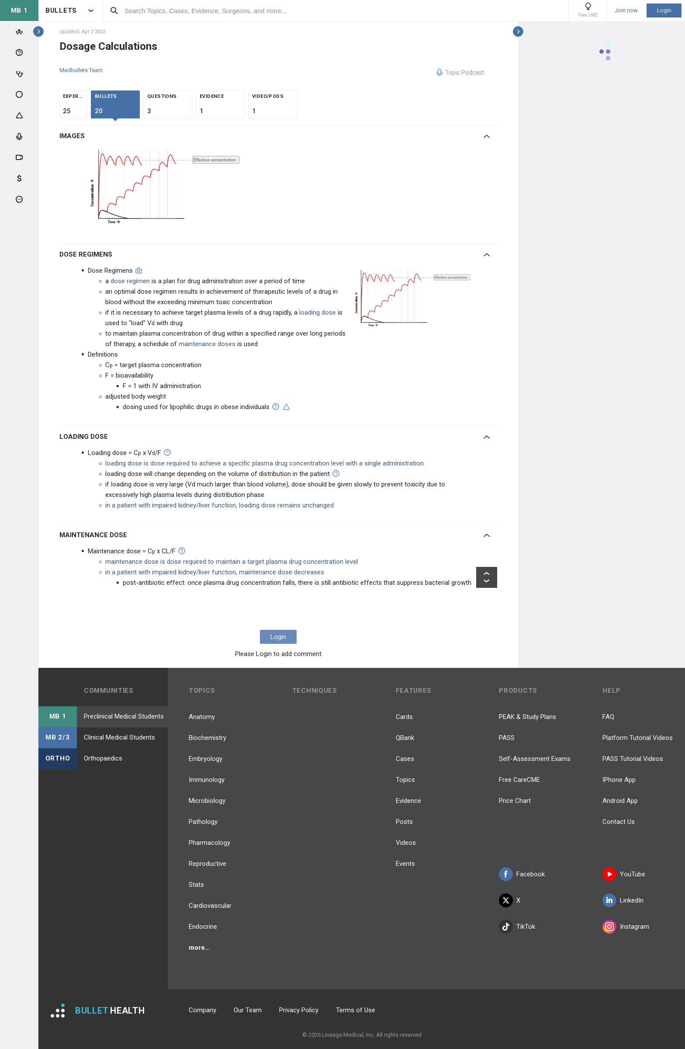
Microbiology (207, 801)
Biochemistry (207, 738)
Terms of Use (355, 1010)
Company (202, 1010)
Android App (620, 801)
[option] (166, 189)
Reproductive (207, 864)
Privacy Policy (298, 1010)
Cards (404, 717)
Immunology (207, 780)
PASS (507, 738)
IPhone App (619, 780)
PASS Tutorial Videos (632, 759)
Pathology (203, 822)
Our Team (248, 1010)
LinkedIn (622, 900)
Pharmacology (209, 843)
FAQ (608, 717)
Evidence (408, 801)
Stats (196, 885)
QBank (405, 738)
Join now (626, 10)
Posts (404, 822)
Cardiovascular (210, 906)
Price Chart (515, 801)
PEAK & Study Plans (527, 717)
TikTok (517, 927)
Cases (405, 759)
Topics (405, 780)
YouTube (623, 874)
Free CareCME (519, 780)
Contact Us (618, 822)
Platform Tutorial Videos (637, 738)
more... (199, 948)
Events (405, 864)
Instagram (625, 927)
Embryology (205, 759)
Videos (406, 843)
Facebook (522, 874)
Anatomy (202, 717)
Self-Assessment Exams (535, 759)
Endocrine (203, 927)
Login (664, 10)
